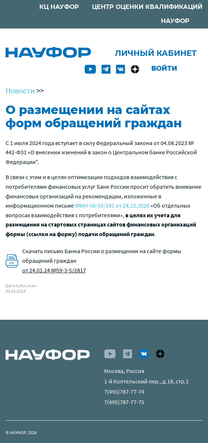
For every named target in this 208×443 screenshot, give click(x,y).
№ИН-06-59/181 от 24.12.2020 (112, 205)
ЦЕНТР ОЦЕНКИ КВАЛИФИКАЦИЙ (147, 6)
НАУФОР (175, 20)
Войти (164, 68)
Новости (20, 90)
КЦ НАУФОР (59, 6)
